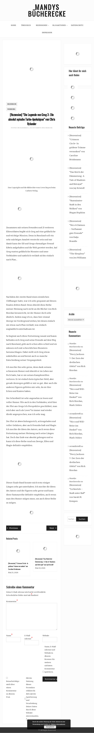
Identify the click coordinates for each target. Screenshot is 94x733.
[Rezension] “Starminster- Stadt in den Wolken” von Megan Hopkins (77, 204)
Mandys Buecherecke (43, 128)
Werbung (11, 109)
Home (13, 25)
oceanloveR (75, 413)
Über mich (26, 25)
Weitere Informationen (58, 724)
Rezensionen (41, 25)
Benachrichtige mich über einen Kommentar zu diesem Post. (12, 687)
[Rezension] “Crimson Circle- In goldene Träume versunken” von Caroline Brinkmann (18, 566)
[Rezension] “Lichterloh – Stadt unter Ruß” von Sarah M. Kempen (77, 493)
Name (9, 635)
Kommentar (12, 601)
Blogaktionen (59, 25)
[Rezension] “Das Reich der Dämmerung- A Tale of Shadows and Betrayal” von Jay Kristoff (45, 561)
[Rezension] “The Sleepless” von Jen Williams (77, 253)
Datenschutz (77, 25)
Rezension (11, 104)
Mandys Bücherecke (47, 10)
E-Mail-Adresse (28, 637)
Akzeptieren (50, 727)
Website (46, 636)
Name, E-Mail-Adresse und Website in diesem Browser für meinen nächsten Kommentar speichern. (50, 659)
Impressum (47, 33)
